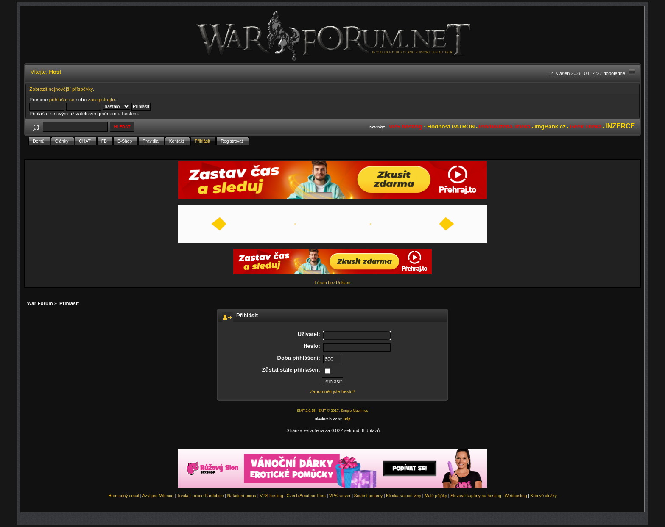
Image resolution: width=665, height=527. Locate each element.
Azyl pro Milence (157, 496)
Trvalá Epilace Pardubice (200, 496)
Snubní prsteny (368, 496)
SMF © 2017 (329, 410)
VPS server (340, 496)
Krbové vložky (544, 496)
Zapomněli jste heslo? (332, 391)
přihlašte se (61, 99)
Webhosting (516, 496)
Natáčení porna (241, 496)
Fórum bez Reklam (332, 282)
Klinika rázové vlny (403, 496)
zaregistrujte (101, 99)
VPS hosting (271, 496)
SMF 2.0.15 (306, 410)
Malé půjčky (436, 496)
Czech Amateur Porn (306, 496)
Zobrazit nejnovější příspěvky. (61, 89)
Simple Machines (354, 410)
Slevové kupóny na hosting (475, 496)
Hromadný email (123, 496)
